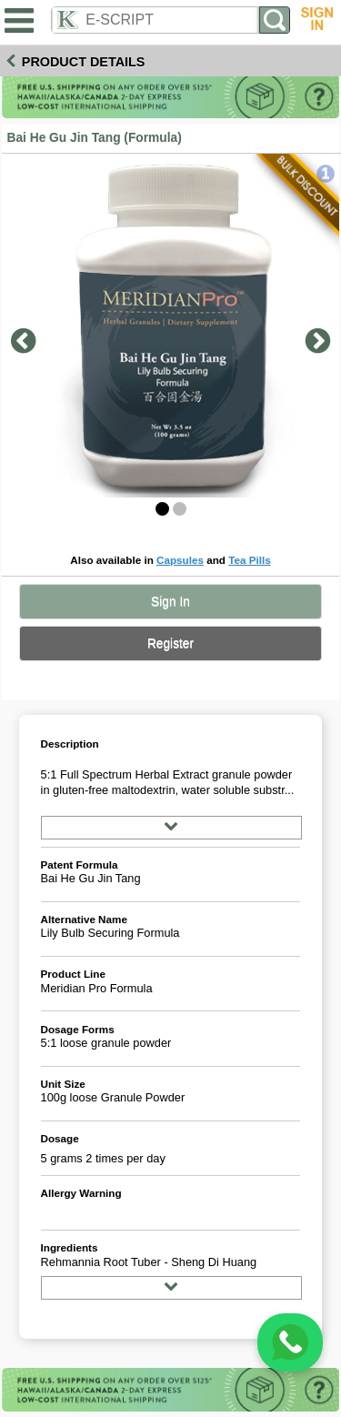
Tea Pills (249, 560)
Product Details (83, 62)
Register (170, 643)
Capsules (180, 560)
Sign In (170, 601)
